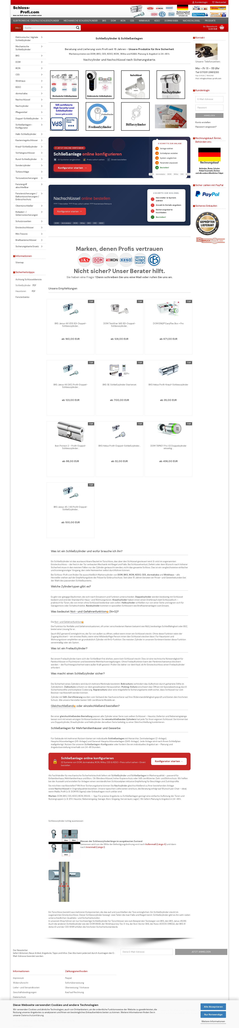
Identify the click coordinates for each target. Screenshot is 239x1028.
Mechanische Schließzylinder (81, 20)
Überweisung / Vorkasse (77, 987)
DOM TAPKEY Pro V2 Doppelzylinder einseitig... (168, 447)
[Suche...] (18, 28)
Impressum (18, 978)
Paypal (68, 978)
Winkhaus (144, 20)
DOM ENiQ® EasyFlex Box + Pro (168, 323)
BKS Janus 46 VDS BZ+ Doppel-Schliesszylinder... (71, 324)
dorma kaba (171, 20)
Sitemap (20, 262)
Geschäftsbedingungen (25, 992)
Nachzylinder (91, 60)
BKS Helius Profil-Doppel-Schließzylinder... (119, 445)
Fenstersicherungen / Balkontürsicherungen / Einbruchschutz (27, 196)
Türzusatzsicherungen (27, 178)
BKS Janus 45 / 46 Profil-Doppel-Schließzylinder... (71, 508)
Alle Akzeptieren (213, 1006)
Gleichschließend (63, 706)
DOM (113, 20)
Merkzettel (219, 2)
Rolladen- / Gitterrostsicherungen (27, 213)
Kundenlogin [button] (200, 2)
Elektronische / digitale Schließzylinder (36, 20)
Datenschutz (19, 997)
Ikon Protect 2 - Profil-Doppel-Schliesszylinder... (70, 447)
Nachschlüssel (191, 20)
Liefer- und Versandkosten (26, 987)
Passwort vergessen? (206, 126)
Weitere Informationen (213, 1021)
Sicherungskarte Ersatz (27, 246)
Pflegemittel (21, 112)
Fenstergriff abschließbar (22, 186)
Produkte (210, 20)
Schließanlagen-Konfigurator (99, 744)
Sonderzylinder (23, 165)
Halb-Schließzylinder (26, 134)
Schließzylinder (118, 775)
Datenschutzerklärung (32, 1015)
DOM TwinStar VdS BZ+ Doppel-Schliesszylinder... (119, 324)
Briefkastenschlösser (26, 240)
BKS (104, 20)
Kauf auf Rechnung (74, 992)
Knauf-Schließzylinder (27, 146)
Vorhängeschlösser (25, 153)
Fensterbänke (22, 297)
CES (132, 20)
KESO (157, 20)
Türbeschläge (22, 171)
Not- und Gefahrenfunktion (89, 611)
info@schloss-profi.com (210, 78)
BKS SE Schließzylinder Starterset (119, 384)
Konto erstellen (203, 122)
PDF (34, 285)
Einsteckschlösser (25, 227)
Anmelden (209, 115)
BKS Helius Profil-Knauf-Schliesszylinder (168, 384)
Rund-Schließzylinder (26, 159)
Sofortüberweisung (74, 982)
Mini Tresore (21, 234)
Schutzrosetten (23, 221)
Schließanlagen (139, 775)
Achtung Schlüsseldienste (29, 279)
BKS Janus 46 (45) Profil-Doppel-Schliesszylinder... (71, 385)
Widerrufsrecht (20, 982)
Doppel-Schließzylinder (27, 118)
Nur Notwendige (213, 1014)
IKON (123, 20)
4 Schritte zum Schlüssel (166, 193)
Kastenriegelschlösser (27, 140)
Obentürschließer (24, 205)
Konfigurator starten (69, 211)
